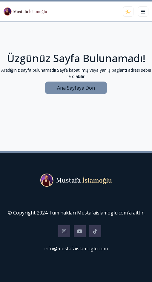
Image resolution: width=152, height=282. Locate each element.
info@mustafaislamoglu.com (76, 248)
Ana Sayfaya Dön (76, 88)
